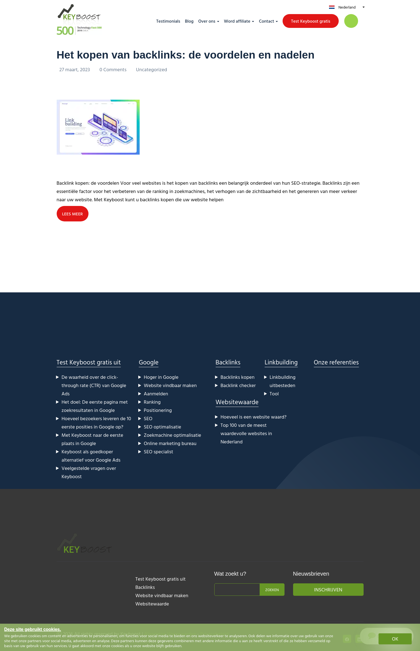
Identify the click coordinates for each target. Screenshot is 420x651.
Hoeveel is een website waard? (254, 416)
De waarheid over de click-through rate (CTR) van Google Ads (94, 385)
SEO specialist (158, 451)
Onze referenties (336, 362)
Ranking (152, 401)
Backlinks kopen (238, 376)
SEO (148, 418)
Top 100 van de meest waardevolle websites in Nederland (246, 433)
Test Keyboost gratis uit (89, 362)
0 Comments (114, 69)
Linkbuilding (281, 362)
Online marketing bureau (170, 443)
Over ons (206, 21)
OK (395, 638)
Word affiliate (237, 21)
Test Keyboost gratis (310, 21)
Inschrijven (328, 589)
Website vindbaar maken (170, 385)
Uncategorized (151, 69)
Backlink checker (238, 385)
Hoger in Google (161, 376)
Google (148, 362)
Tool (274, 393)
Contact (266, 21)
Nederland (347, 7)
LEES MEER (72, 213)
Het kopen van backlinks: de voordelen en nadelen (189, 55)
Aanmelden (156, 393)
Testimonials (168, 21)
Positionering (158, 410)
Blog (189, 21)
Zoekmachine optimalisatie (172, 434)
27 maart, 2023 (75, 69)
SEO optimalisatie (162, 426)
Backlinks (228, 362)
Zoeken (272, 589)
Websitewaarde (237, 401)
